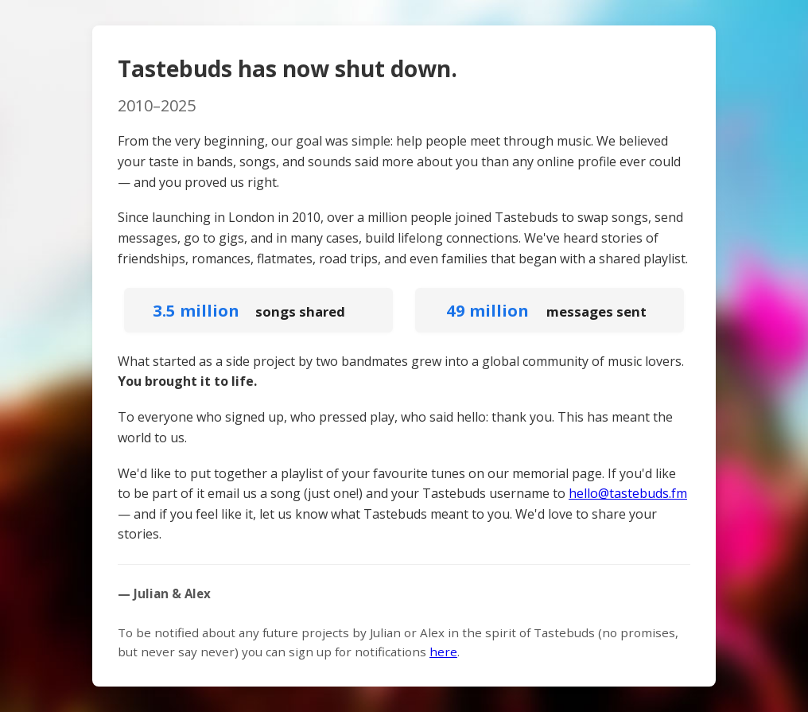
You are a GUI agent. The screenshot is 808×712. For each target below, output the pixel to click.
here (443, 651)
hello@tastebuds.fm (628, 493)
